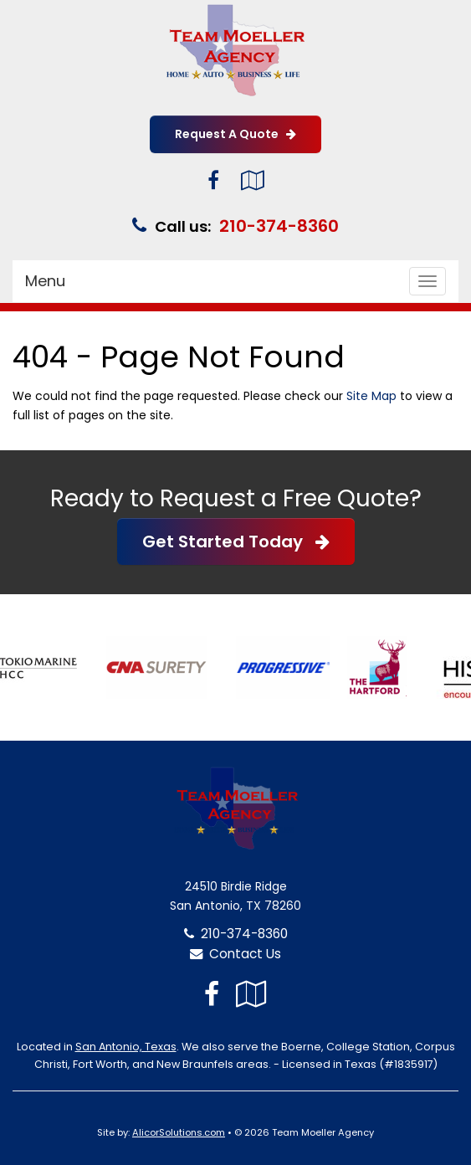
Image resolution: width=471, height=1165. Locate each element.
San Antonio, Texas (126, 1046)
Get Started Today (236, 541)
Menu (45, 280)
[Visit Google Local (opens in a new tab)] (252, 180)
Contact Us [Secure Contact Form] (235, 953)
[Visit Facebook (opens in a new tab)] (213, 180)
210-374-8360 (279, 226)
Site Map (371, 395)
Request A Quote (235, 134)
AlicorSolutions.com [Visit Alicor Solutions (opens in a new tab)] (178, 1132)
